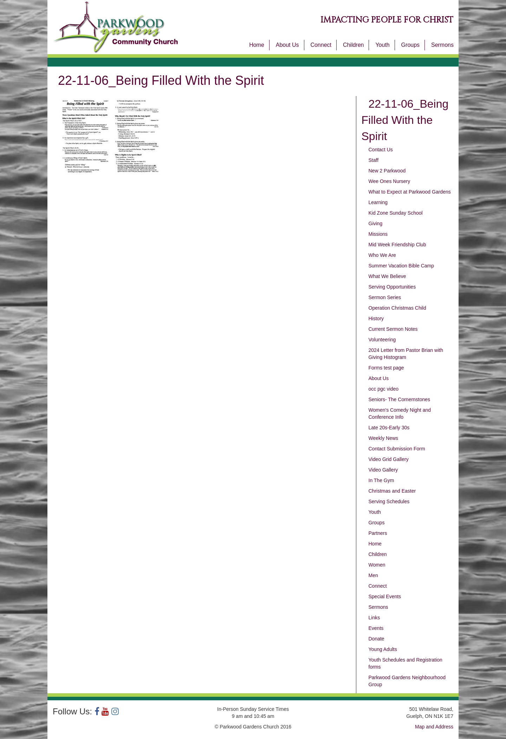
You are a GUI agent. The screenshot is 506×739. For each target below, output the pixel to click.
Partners (378, 533)
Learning (378, 202)
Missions (378, 234)
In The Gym (381, 480)
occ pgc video (384, 389)
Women (377, 565)
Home (256, 45)
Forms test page (386, 368)
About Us (287, 45)
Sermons (442, 45)
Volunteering (382, 339)
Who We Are (382, 255)
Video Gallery (383, 470)
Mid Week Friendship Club (397, 244)
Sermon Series (385, 297)
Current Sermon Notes (393, 329)
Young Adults (383, 649)
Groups (410, 45)
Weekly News (383, 438)
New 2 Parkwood (387, 170)
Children (353, 45)
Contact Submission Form (397, 448)
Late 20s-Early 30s (389, 427)
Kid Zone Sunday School (396, 213)
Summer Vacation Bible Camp (401, 266)
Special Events (385, 596)
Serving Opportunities (392, 287)
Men (373, 575)
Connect (320, 45)
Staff (374, 160)
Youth (382, 45)
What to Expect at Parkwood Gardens (410, 192)
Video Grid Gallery (389, 459)
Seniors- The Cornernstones (399, 399)
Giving (376, 223)
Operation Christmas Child (397, 308)
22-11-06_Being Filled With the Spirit (405, 119)
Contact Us (381, 149)
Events (376, 628)
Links (374, 617)
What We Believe (387, 276)
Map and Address (434, 726)
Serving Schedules (389, 501)
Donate (376, 639)
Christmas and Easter (392, 491)
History (376, 318)
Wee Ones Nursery (389, 181)
